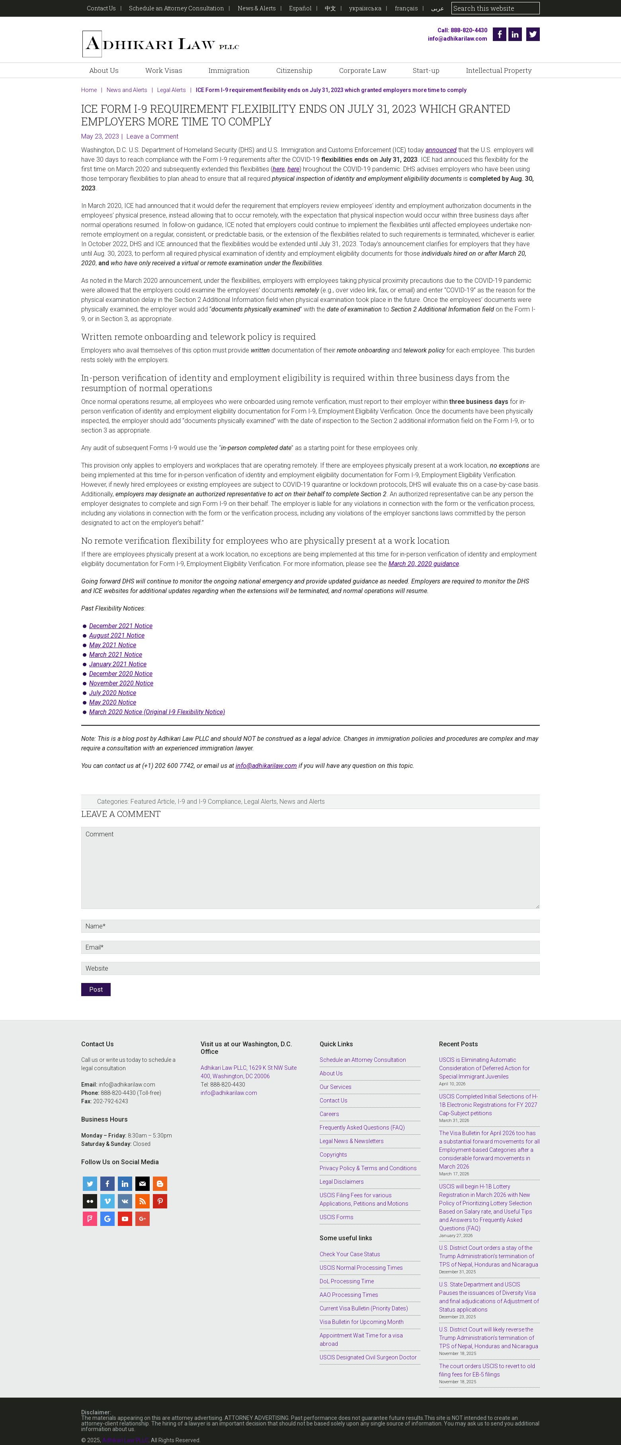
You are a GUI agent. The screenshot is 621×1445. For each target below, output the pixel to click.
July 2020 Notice (112, 683)
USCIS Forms (336, 1207)
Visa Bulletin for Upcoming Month (362, 1311)
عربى (437, 8)
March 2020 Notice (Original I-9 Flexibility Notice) (157, 702)
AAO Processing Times (349, 1284)
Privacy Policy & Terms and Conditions (368, 1158)
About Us (331, 1063)
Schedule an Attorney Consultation (176, 8)
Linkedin (515, 34)
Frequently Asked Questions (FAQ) (362, 1117)
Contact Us (101, 8)
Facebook (497, 34)
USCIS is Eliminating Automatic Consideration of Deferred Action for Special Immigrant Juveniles (484, 1058)
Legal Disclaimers (342, 1172)
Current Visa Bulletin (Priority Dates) (364, 1298)
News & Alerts (257, 8)
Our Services (336, 1077)
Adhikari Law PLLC (160, 34)
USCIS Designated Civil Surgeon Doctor (368, 1347)
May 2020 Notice (112, 692)
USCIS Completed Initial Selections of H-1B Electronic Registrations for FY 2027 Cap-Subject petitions (488, 1094)
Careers (329, 1104)
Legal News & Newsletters (352, 1131)
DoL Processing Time (347, 1271)
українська (365, 8)
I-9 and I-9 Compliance (209, 791)
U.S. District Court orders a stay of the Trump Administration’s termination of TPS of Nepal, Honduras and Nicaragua (488, 1246)
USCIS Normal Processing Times (361, 1257)
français (406, 8)
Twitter (533, 34)
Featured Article (153, 791)
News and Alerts (302, 791)
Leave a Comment (152, 126)
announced (441, 140)
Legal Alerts (260, 791)
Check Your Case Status (350, 1244)
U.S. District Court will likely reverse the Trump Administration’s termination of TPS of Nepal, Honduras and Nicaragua (488, 1327)
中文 (330, 8)
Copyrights (333, 1145)
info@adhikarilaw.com (454, 38)
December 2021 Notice (120, 616)
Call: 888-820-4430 (459, 30)
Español (300, 8)
